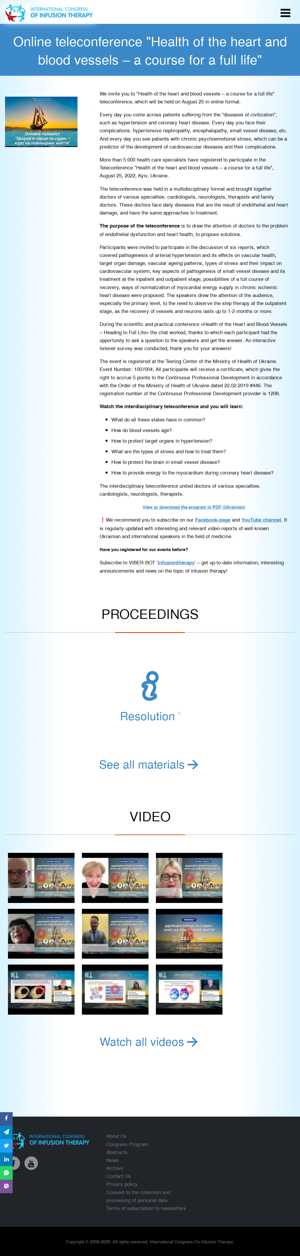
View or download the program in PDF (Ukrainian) (194, 507)
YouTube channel (261, 519)
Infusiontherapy (176, 562)
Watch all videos (150, 1041)
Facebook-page (212, 519)
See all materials (150, 763)
